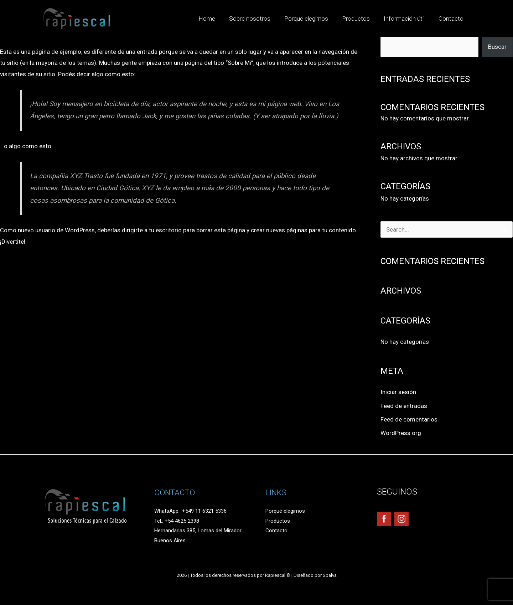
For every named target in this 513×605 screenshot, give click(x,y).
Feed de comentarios (408, 419)
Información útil (406, 18)
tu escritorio (165, 230)
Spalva (330, 575)
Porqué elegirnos (312, 18)
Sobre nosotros (257, 18)
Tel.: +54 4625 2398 (176, 521)
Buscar (497, 46)
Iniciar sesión (398, 391)
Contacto (451, 18)
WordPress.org (400, 432)
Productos (360, 18)
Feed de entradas (403, 405)
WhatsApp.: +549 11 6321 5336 (190, 511)
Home (216, 18)
